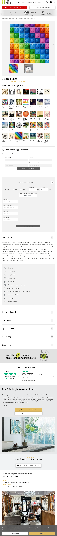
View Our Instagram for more (28, 462)
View (4, 405)
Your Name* (8, 157)
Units (6, 187)
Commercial (37, 2)
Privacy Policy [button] (6, 530)
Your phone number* (34, 163)
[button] (53, 43)
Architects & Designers (25, 2)
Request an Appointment (28, 168)
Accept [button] (42, 533)
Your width (31, 187)
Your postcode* (8, 163)
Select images (27, 196)
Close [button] (53, 526)
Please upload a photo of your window (28, 193)
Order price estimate (27, 226)
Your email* (31, 157)
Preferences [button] (15, 533)
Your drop (42, 187)
